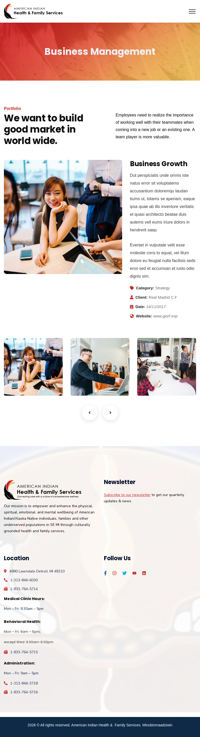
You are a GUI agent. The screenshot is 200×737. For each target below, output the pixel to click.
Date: (140, 306)
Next (110, 412)
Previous (89, 412)
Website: (144, 316)
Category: (145, 288)
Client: (141, 297)
